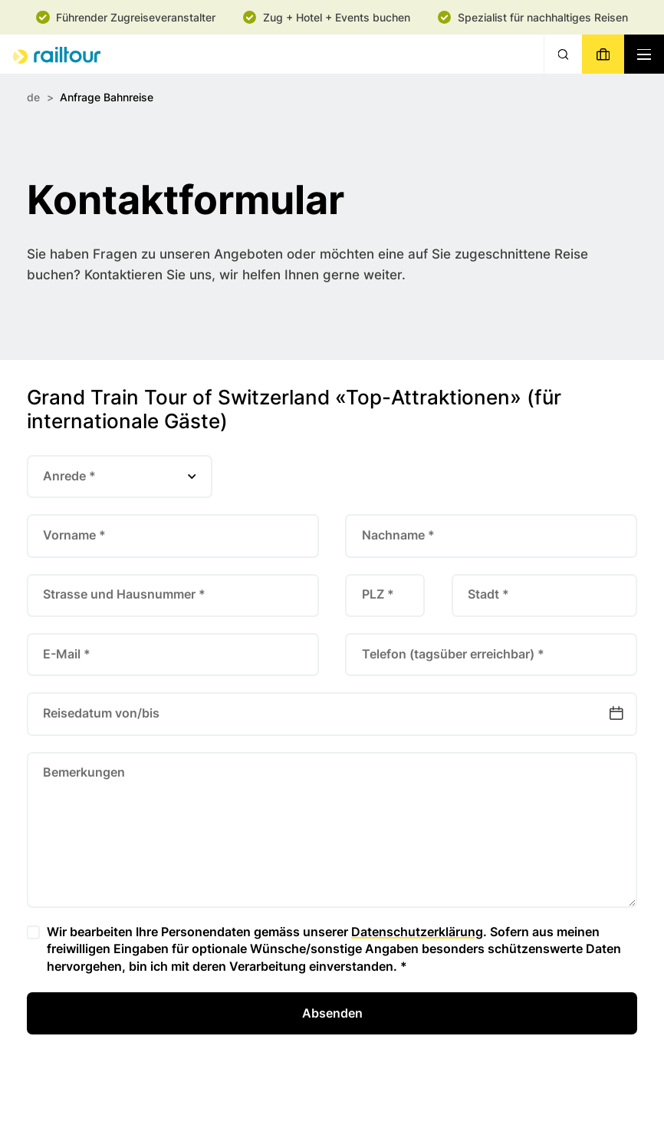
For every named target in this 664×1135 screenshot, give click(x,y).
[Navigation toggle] (644, 54)
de (33, 97)
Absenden (332, 1012)
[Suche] (563, 54)
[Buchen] (602, 54)
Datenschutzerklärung (417, 931)
